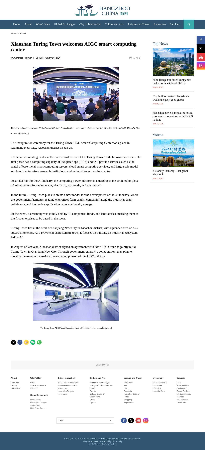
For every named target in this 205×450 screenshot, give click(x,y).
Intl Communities (184, 394)
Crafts (92, 400)
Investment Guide (160, 382)
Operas (93, 402)
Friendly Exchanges (38, 402)
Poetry (92, 388)
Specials (33, 388)
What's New (35, 378)
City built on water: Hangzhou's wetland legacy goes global (171, 98)
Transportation (183, 385)
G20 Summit (35, 399)
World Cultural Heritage (99, 382)
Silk (125, 388)
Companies (157, 385)
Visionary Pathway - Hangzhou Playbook (171, 172)
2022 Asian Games (38, 408)
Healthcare (181, 388)
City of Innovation (66, 378)
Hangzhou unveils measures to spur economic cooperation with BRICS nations (173, 116)
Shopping (128, 400)
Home (13, 34)
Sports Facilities (183, 391)
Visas (179, 382)
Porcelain (128, 391)
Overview (15, 382)
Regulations (129, 402)
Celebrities (15, 388)
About (14, 378)
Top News (160, 44)
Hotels (126, 397)
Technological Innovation (68, 382)
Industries (157, 388)
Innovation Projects (66, 391)
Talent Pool (62, 388)
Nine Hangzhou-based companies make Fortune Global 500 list (172, 81)
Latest (32, 382)
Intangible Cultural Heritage (101, 385)
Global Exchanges (39, 395)
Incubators (62, 394)
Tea (125, 385)
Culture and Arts (98, 378)
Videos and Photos (38, 385)
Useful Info (181, 402)
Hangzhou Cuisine (131, 394)
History (14, 385)
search (189, 24)
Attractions (128, 382)
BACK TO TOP (102, 365)
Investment (158, 378)
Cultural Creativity (97, 394)
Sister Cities (35, 405)
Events (93, 391)
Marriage (180, 397)
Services (181, 378)
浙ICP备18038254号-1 (106, 444)
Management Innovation (68, 385)
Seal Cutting (95, 397)
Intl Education (182, 400)
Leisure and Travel (133, 378)
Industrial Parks (159, 391)
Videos (158, 135)
